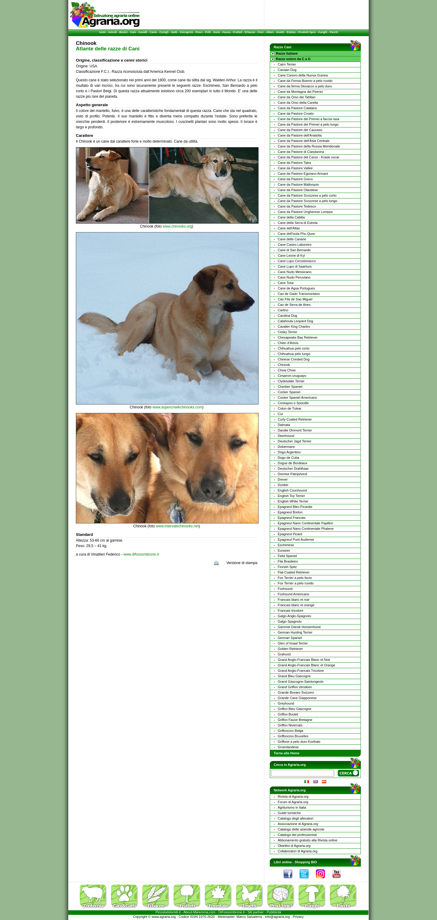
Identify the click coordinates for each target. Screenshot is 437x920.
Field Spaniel (287, 556)
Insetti (280, 32)
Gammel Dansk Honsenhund (299, 627)
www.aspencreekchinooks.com (177, 407)
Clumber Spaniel (290, 386)
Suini (216, 32)
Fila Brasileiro (288, 561)
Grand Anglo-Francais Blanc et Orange (306, 665)
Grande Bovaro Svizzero (296, 692)
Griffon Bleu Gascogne (294, 709)
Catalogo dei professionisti (297, 835)
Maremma (200, 912)
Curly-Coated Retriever (295, 419)
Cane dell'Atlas (289, 228)
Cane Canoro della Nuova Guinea (303, 75)
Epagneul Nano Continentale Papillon (305, 523)
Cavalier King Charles (294, 326)
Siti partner (256, 912)
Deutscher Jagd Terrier (294, 441)
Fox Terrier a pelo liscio (295, 578)
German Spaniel (290, 638)
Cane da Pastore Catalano (297, 108)
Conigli (164, 32)
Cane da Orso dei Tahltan (297, 97)
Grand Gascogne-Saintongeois (301, 681)
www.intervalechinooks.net (177, 526)
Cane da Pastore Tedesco (297, 206)
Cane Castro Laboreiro (294, 244)
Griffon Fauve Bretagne (295, 720)
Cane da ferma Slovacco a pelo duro (305, 86)
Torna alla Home (287, 753)
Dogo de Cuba (288, 457)
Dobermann (286, 446)
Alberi (270, 32)
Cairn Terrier (287, 64)
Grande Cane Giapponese (297, 698)
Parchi (334, 32)
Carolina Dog (287, 315)
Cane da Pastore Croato (296, 113)
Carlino (283, 310)
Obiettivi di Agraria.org (294, 845)
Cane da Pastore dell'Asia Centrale (304, 141)
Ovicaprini (186, 32)
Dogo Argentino (289, 452)
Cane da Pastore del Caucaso (300, 130)
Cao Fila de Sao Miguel (295, 299)
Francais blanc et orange (296, 605)
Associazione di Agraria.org (298, 824)
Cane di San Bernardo (294, 250)
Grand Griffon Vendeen (295, 687)
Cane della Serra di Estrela (297, 223)
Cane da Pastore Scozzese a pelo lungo (307, 201)
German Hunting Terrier (295, 632)
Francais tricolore (290, 610)
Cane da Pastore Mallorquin (298, 184)
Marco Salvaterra (249, 916)
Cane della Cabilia (291, 217)
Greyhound (286, 703)
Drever (283, 479)
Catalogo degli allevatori (295, 818)
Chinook (284, 365)
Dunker (283, 485)
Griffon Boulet (288, 714)
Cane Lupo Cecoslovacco (297, 261)
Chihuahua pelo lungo (294, 354)
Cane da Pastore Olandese (298, 190)
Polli (208, 32)
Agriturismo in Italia (292, 807)
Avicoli (112, 32)
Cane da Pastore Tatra (294, 162)
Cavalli (142, 32)
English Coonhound (292, 490)
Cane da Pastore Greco (295, 179)
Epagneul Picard (290, 534)
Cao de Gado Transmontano (299, 294)
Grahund (284, 654)
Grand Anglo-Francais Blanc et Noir (304, 659)
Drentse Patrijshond (292, 474)
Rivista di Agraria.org (293, 796)
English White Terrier (293, 501)
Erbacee (250, 32)
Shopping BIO (306, 862)
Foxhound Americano (293, 594)
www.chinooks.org (177, 226)
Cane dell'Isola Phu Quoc (296, 233)
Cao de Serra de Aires (294, 304)
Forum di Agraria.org (293, 802)
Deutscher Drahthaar (293, 468)
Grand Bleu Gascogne (294, 676)
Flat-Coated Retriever (294, 572)
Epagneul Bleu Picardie (295, 507)
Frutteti (237, 32)
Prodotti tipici (307, 32)
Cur (280, 414)
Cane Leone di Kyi (291, 255)
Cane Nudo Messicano (294, 272)
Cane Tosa (285, 283)
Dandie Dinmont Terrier (295, 430)
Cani (133, 32)
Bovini (123, 32)
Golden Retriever (290, 649)
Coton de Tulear (289, 408)
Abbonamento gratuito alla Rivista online (307, 840)
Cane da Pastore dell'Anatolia (300, 135)
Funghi (322, 32)
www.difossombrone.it (141, 554)
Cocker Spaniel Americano (297, 397)
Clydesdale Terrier (291, 381)
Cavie (153, 32)
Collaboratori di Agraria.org (297, 851)
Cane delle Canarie (292, 239)
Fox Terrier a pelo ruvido (295, 583)
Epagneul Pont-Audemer (296, 539)
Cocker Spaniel (289, 392)
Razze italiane (287, 53)
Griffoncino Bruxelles (293, 736)
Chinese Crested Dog (294, 359)
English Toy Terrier (291, 496)
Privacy (298, 916)
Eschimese (286, 545)
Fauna (226, 32)
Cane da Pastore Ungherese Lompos (305, 212)
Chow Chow (287, 370)
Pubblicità (274, 912)
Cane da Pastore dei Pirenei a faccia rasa (308, 119)
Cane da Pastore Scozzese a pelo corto (307, 195)
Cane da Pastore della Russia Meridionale (309, 146)
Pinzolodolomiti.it (168, 912)
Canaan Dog (287, 70)
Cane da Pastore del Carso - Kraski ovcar (308, 157)
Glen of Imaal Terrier (293, 643)
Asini (102, 32)
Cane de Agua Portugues (296, 288)
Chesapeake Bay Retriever (297, 337)
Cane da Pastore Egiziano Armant (303, 173)
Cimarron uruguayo (292, 375)
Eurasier (284, 550)
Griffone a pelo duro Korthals (299, 741)
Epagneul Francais (292, 517)
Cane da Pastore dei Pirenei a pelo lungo (308, 124)
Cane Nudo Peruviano (294, 277)
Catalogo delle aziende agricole (301, 829)
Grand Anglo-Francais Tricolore (301, 670)
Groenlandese (288, 747)
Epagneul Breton (290, 512)
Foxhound (285, 588)
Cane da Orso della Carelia (298, 102)
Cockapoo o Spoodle (293, 403)
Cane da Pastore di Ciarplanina (301, 152)
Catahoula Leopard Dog (295, 321)
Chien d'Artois (288, 343)
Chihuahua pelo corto (294, 348)
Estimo (291, 32)
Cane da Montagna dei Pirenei (300, 91)
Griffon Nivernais (290, 725)
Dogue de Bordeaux (292, 463)
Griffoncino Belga (290, 730)
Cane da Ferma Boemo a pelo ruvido (305, 81)
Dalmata (284, 425)
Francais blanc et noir (294, 599)
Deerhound (286, 436)
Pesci (199, 32)
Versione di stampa (241, 563)
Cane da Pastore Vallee (295, 168)
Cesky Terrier (287, 332)
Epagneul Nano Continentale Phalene (306, 528)
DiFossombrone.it (231, 912)
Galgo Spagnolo (290, 621)
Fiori (261, 32)
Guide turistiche (289, 813)
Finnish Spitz (287, 567)
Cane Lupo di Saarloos (295, 266)
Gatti (174, 32)
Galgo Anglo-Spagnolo (294, 616)
